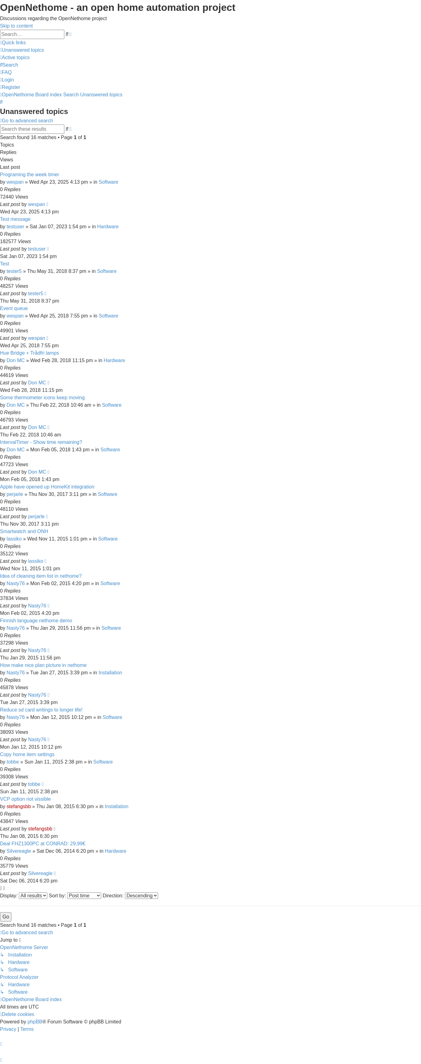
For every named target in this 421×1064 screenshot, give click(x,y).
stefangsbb (18, 806)
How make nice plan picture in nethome (43, 665)
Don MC (15, 360)
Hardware (107, 226)
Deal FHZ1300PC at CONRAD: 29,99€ (42, 843)
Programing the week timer (29, 174)
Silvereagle (18, 851)
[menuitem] (22, 50)
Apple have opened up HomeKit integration (47, 486)
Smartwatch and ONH (24, 531)
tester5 (14, 271)
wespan (15, 182)
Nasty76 (15, 583)
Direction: (130, 895)
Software (108, 182)
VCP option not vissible (25, 799)
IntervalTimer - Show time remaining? (41, 442)
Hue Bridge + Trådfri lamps (29, 353)
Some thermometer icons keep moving (42, 397)
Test (4, 263)
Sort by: (75, 895)
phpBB (35, 1021)
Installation (110, 672)
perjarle (14, 494)
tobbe (12, 761)
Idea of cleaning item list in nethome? (41, 576)
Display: (23, 895)
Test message (15, 219)
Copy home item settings (27, 754)
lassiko (14, 538)
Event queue (14, 308)
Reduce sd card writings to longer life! (41, 709)
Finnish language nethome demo (36, 620)
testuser (15, 226)
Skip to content (16, 25)
